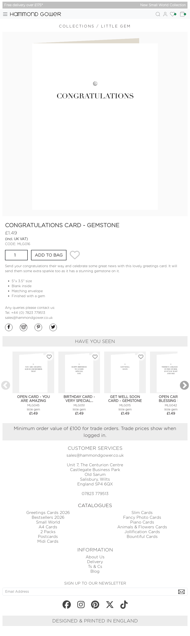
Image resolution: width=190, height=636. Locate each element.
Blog (95, 571)
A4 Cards (48, 527)
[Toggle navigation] (5, 14)
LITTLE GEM (116, 26)
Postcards (48, 536)
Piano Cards (142, 522)
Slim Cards (142, 512)
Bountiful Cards (142, 536)
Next (184, 385)
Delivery (95, 561)
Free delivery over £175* (23, 5)
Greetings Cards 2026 (48, 512)
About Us (95, 557)
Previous (5, 385)
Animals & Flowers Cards (142, 527)
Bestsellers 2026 (48, 517)
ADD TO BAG (49, 255)
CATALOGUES (95, 505)
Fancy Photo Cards (142, 517)
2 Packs (48, 531)
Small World (48, 522)
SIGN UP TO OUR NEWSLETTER (95, 583)
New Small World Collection (163, 5)
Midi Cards (48, 541)
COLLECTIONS (77, 26)
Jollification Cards (142, 531)
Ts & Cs (95, 566)
